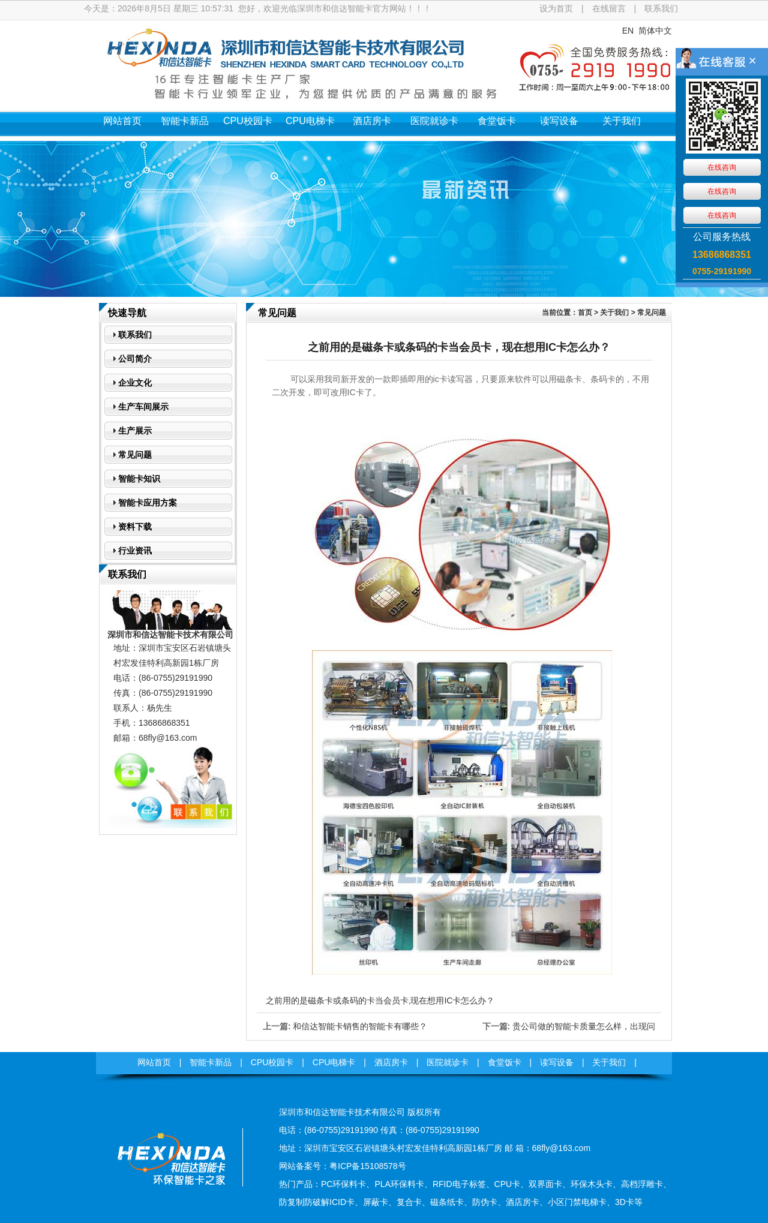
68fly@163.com (168, 738)
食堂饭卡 (497, 121)
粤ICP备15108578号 (367, 1166)
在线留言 (609, 8)
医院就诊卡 (434, 121)
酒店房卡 (372, 121)
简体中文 (655, 30)
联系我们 (661, 8)
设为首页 (556, 8)
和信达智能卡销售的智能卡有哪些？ (360, 1026)
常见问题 (651, 312)
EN (628, 30)
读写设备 (559, 121)
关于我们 (621, 121)
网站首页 (122, 121)
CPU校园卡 (247, 121)
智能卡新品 (185, 121)
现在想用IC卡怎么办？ (452, 1000)
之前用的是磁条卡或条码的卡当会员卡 (337, 1000)
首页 (585, 312)
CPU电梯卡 (310, 121)
